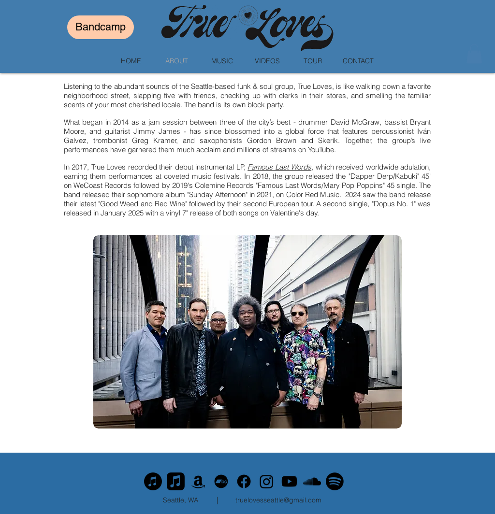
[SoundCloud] (312, 481)
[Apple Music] (153, 481)
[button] (474, 54)
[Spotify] (335, 481)
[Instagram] (267, 481)
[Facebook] (244, 481)
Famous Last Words (279, 166)
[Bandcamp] (100, 27)
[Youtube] (289, 481)
